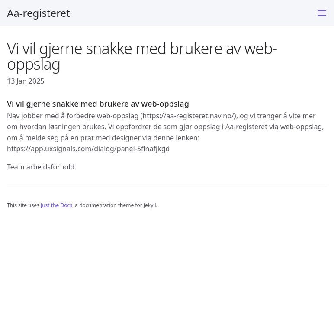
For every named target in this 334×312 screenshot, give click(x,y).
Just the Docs (56, 205)
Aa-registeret (38, 13)
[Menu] (322, 13)
